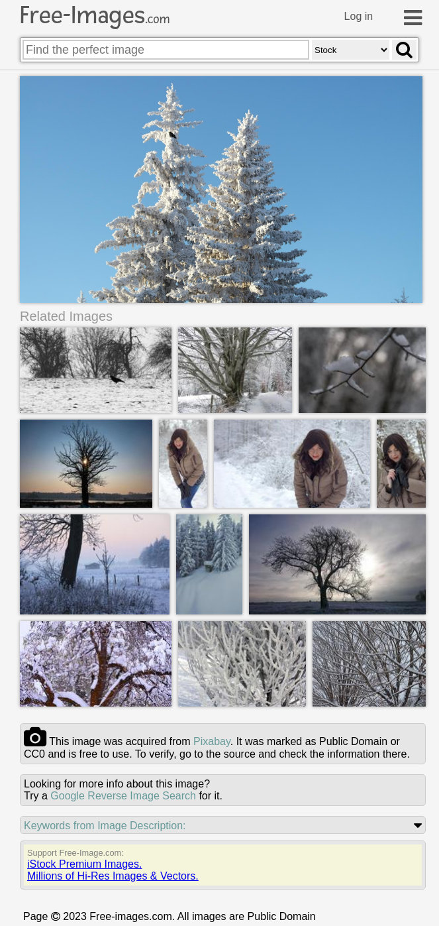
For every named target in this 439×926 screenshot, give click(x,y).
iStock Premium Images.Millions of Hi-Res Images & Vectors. (113, 870)
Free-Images (95, 15)
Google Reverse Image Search (123, 795)
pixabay (211, 741)
